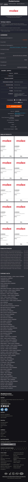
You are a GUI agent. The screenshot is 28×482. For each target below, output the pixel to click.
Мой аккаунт (3, 433)
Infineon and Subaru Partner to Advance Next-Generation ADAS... (11, 265)
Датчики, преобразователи (18, 454)
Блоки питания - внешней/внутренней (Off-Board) (5, 464)
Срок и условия (3, 417)
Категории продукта (4, 422)
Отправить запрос (8, 444)
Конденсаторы (16, 457)
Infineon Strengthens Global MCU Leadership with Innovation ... (10, 263)
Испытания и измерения (5, 467)
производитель (3, 423)
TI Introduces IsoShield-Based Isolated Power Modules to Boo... (10, 257)
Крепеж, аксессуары (17, 466)
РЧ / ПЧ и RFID (3, 454)
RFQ (11, 156)
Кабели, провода (16, 462)
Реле (1, 457)
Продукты (6, 3)
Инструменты (3, 469)
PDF (4, 156)
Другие (21, 102)
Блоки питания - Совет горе (18, 464)
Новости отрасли (4, 425)
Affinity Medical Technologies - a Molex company (18, 47)
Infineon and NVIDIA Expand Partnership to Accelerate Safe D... (10, 262)
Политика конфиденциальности (6, 415)
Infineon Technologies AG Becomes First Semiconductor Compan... (11, 260)
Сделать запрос (4, 431)
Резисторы (15, 455)
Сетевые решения (16, 467)
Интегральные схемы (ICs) (19, 452)
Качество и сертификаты (5, 414)
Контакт (2, 434)
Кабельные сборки (12, 3)
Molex (2, 150)
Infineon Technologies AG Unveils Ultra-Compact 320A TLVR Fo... (11, 255)
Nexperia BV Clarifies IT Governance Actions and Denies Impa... (11, 254)
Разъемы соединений (5, 455)
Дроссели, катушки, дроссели (6, 466)
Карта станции (3, 436)
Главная (1, 3)
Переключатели (3, 462)
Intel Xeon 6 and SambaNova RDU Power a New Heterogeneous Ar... (11, 252)
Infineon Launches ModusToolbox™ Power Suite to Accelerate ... (11, 268)
